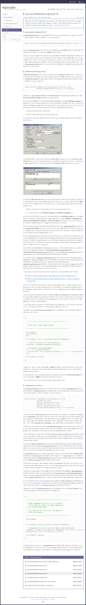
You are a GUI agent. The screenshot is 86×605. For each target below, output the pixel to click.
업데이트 (5, 14)
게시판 (72, 9)
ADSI (5, 30)
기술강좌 (52, 9)
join (81, 2)
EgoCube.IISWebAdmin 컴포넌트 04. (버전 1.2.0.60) (41, 581)
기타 (5, 33)
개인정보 (80, 9)
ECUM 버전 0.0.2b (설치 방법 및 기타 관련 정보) (40, 585)
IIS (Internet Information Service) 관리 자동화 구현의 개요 (43, 561)
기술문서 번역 (62, 9)
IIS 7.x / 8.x (7, 26)
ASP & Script (7, 20)
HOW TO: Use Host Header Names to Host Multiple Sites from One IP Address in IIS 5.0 (52, 276)
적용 (15, 39)
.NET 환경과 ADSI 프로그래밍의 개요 (37, 577)
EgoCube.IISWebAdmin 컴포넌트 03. (37, 573)
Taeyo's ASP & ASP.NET (70, 444)
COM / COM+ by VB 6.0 (10, 23)
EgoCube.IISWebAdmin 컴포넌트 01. (37, 565)
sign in (72, 2)
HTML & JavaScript (8, 17)
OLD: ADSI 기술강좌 (35, 557)
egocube (8, 7)
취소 (19, 39)
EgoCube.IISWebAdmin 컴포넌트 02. (37, 569)
